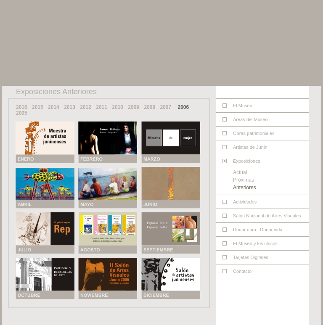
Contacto (242, 271)
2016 (21, 107)
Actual (240, 172)
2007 (165, 107)
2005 (21, 113)
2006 (183, 107)
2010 (117, 107)
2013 (69, 107)
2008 (149, 107)
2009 (133, 107)
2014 (53, 107)
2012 (85, 107)
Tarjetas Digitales (250, 257)
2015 (37, 107)
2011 (101, 107)
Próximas (243, 180)
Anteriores (244, 187)
